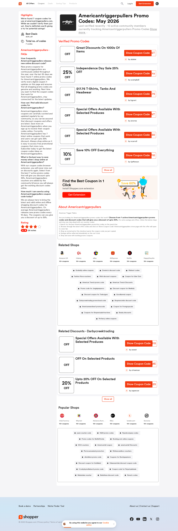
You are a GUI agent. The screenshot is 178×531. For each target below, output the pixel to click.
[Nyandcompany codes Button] (129, 433)
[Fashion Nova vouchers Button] (81, 276)
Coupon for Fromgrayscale (123, 306)
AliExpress (114, 258)
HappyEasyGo (149, 258)
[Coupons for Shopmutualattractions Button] (96, 313)
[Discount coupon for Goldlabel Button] (89, 463)
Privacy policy (43, 522)
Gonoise (147, 421)
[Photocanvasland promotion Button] (93, 451)
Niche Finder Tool (56, 506)
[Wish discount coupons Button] (107, 276)
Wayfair (79, 421)
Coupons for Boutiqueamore (120, 457)
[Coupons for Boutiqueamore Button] (119, 457)
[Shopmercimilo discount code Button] (124, 301)
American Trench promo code (93, 282)
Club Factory (64, 421)
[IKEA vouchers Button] (82, 445)
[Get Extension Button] (76, 195)
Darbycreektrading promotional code (92, 300)
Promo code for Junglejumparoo (92, 288)
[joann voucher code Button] (83, 433)
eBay (95, 258)
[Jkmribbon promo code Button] (91, 457)
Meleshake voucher (84, 475)
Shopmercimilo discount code (125, 300)
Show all (108, 399)
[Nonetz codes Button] (131, 475)
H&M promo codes (107, 433)
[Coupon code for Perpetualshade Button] (123, 469)
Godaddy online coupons (85, 270)
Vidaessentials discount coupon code (123, 463)
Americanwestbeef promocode (93, 306)
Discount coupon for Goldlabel (89, 463)
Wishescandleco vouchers (122, 451)
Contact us (145, 506)
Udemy (78, 258)
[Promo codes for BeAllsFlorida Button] (92, 439)
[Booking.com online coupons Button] (122, 439)
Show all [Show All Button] (108, 170)
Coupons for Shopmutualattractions (97, 312)
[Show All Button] (108, 399)
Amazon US (63, 258)
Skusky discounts (125, 312)
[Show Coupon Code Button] (138, 53)
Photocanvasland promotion (94, 451)
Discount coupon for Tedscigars (96, 294)
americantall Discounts (129, 445)
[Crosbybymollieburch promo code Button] (90, 469)
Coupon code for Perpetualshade (124, 469)
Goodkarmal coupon (123, 294)
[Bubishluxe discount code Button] (108, 475)
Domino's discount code (111, 270)
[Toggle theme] (157, 3)
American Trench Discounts (123, 282)
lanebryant (131, 421)
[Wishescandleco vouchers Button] (121, 451)
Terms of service (57, 522)
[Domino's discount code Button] (110, 270)
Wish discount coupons (107, 276)
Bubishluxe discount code (109, 475)
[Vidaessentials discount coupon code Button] (122, 463)
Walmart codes (134, 270)
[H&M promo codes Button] (106, 433)
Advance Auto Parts (100, 421)
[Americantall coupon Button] (104, 445)
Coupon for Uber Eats (133, 276)
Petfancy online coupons (107, 318)
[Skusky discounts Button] (124, 313)
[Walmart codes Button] (133, 270)
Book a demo (25, 506)
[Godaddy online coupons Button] (84, 270)
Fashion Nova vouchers (82, 276)
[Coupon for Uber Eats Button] (132, 276)
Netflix (129, 258)
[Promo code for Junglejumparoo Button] (91, 288)
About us (134, 506)
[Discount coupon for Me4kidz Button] (123, 288)
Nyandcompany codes (130, 433)
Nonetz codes (132, 475)
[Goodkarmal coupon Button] (122, 295)
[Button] (130, 4)
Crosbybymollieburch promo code (91, 469)
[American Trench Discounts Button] (122, 282)
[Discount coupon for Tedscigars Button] (95, 295)
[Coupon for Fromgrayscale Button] (122, 307)
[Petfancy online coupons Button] (107, 319)
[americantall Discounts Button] (128, 445)
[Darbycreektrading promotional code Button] (91, 301)
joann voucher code (84, 433)
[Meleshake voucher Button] (84, 475)
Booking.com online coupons (123, 439)
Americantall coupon (104, 445)
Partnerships (39, 506)
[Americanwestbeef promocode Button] (92, 307)
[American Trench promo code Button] (92, 282)
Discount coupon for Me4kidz (124, 288)
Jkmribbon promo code (92, 457)
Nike (111, 421)
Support (155, 506)
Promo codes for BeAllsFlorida (93, 439)
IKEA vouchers (83, 445)
